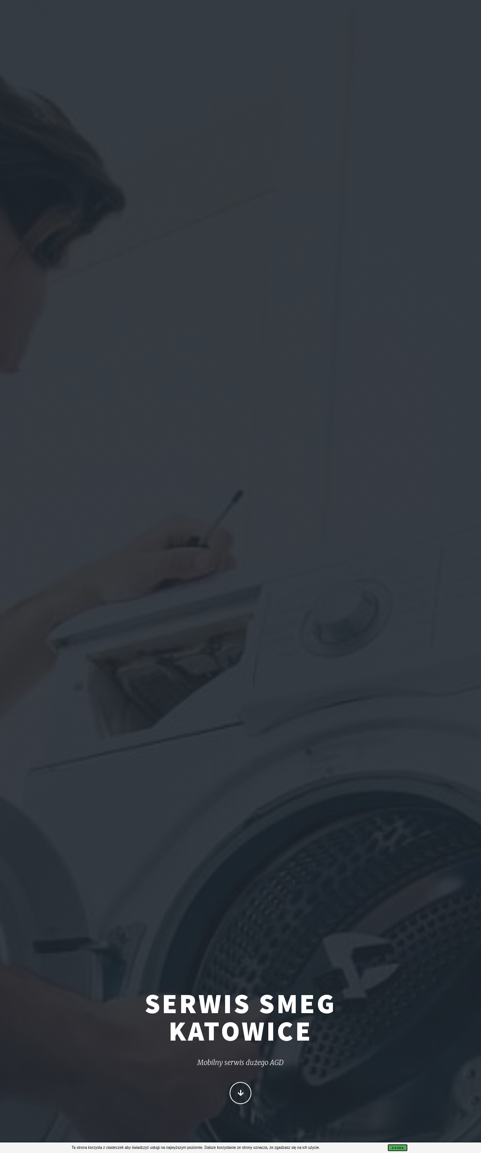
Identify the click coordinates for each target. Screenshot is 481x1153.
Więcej (241, 1093)
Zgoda (398, 1148)
